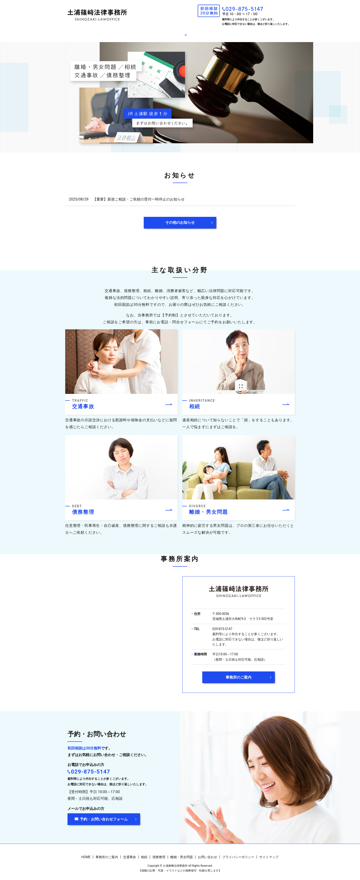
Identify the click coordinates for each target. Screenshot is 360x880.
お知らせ (211, 33)
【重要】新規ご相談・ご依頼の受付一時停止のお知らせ (139, 195)
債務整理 (158, 853)
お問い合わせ (244, 33)
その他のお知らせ (180, 219)
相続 (144, 853)
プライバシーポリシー (238, 853)
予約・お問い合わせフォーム (104, 815)
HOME (110, 33)
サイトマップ (268, 853)
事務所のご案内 (143, 33)
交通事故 (129, 853)
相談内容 (178, 33)
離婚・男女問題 (181, 853)
